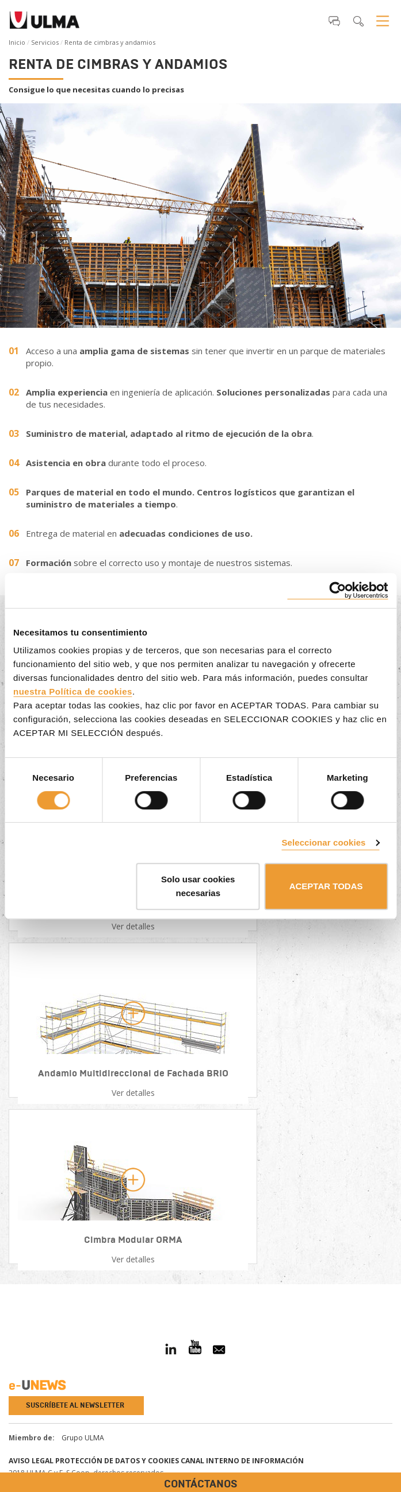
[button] (334, 20)
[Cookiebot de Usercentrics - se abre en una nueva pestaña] (337, 590)
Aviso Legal (31, 1461)
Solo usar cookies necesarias (198, 886)
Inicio (17, 42)
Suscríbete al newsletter (75, 1405)
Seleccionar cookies (323, 842)
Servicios (45, 42)
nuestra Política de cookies (72, 691)
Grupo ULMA (83, 1438)
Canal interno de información (242, 1461)
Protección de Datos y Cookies (117, 1461)
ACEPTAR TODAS (326, 886)
